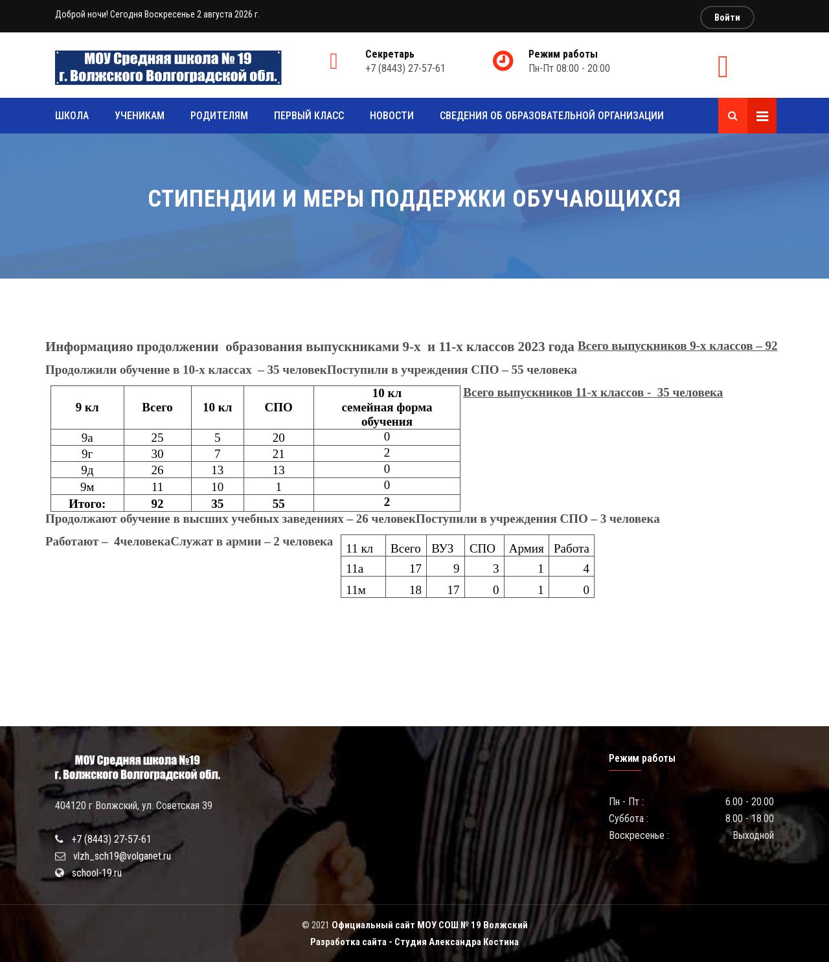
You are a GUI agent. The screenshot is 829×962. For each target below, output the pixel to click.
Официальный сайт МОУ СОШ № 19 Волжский (430, 925)
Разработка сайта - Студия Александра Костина (414, 942)
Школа (72, 115)
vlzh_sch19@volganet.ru (122, 856)
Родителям (219, 115)
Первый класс (309, 115)
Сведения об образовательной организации (552, 115)
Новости (392, 115)
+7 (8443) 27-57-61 (111, 839)
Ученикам (140, 115)
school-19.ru (97, 873)
